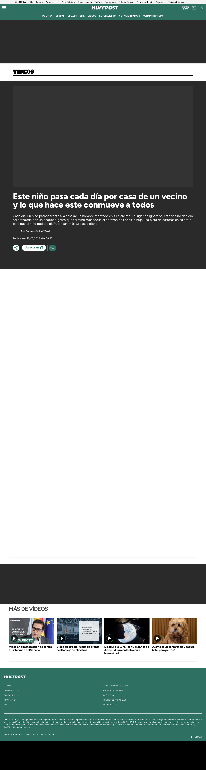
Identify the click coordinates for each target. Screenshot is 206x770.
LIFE (82, 16)
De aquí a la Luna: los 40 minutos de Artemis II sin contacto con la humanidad (126, 650)
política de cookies (113, 690)
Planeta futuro (146, 755)
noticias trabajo (129, 16)
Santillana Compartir (114, 751)
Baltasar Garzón (126, 2)
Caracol (160, 751)
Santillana (97, 751)
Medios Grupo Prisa (37, 761)
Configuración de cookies (117, 686)
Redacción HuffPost (38, 231)
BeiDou (98, 2)
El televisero (107, 16)
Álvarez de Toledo (145, 2)
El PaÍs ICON (109, 760)
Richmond (64, 760)
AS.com (137, 751)
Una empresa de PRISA (37, 753)
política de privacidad (114, 700)
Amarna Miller (52, 2)
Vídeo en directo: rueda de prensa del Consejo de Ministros (78, 648)
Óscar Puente (36, 2)
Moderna (80, 760)
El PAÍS (66, 751)
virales (72, 16)
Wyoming (160, 2)
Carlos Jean (110, 2)
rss (5, 704)
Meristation (153, 760)
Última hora (185, 8)
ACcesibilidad (110, 704)
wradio (98, 755)
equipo (7, 686)
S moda (123, 760)
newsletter (10, 700)
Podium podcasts (95, 760)
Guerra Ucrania (85, 2)
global (60, 16)
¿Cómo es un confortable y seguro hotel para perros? (173, 648)
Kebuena (157, 755)
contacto (9, 695)
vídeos (92, 16)
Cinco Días (110, 755)
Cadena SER (127, 751)
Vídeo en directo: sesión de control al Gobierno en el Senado (30, 648)
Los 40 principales (82, 751)
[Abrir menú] (4, 8)
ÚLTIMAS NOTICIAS (153, 16)
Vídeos (23, 72)
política (47, 16)
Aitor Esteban (68, 2)
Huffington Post (70, 755)
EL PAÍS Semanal (134, 755)
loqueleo (137, 760)
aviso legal (109, 695)
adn (148, 751)
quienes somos (11, 690)
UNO (88, 755)
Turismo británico (176, 2)
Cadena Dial (122, 755)
